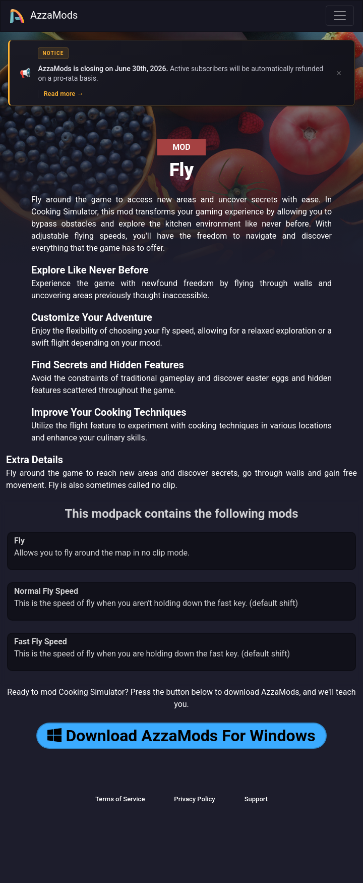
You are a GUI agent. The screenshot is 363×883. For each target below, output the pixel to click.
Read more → (63, 93)
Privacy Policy (194, 799)
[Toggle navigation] (340, 16)
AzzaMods (43, 16)
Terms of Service (120, 799)
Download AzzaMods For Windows (181, 735)
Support (256, 799)
